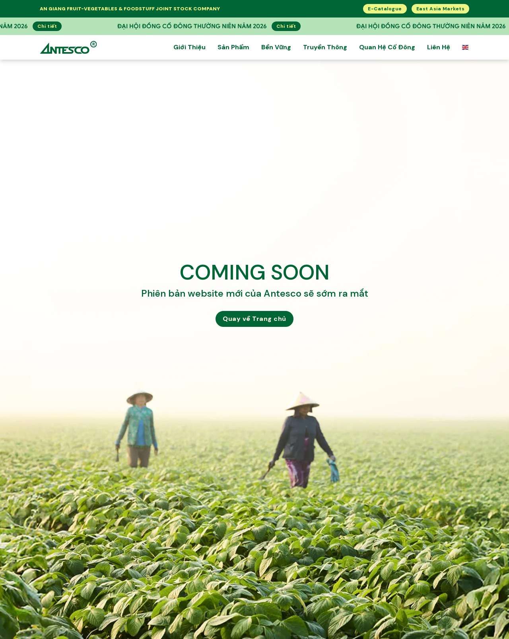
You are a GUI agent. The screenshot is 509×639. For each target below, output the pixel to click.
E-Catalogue (385, 9)
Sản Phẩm (233, 47)
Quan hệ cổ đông (387, 47)
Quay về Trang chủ (254, 319)
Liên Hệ (438, 47)
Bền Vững (276, 47)
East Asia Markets (440, 9)
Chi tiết (26, 26)
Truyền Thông (325, 47)
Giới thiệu (189, 47)
